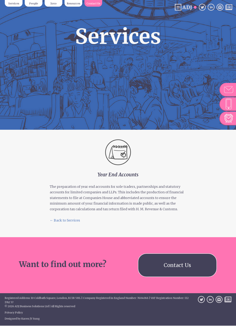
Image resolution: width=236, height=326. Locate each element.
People (33, 3)
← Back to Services (65, 220)
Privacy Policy (14, 313)
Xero (53, 3)
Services (13, 3)
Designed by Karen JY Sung (22, 319)
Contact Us (93, 3)
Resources (73, 3)
